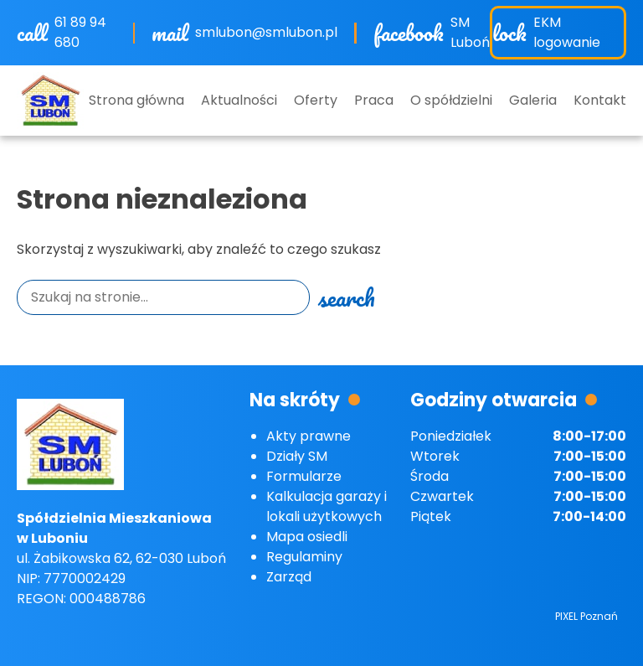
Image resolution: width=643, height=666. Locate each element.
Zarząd (288, 576)
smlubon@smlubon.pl (266, 32)
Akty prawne (308, 436)
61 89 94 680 (80, 32)
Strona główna (136, 100)
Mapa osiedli (306, 536)
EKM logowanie (566, 32)
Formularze (304, 476)
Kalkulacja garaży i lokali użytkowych (326, 506)
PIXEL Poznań (586, 616)
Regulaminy (304, 556)
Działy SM (296, 456)
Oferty (315, 100)
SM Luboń (470, 32)
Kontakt (600, 100)
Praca (374, 100)
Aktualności (239, 100)
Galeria (533, 100)
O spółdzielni (451, 100)
